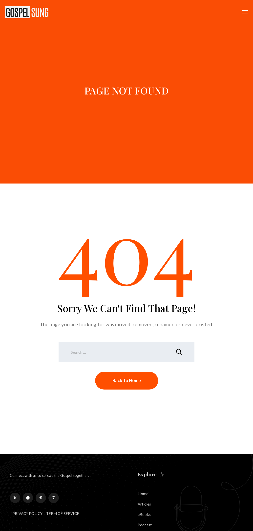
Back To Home (126, 380)
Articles (144, 504)
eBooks (144, 514)
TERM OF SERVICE (62, 513)
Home (143, 493)
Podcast (145, 524)
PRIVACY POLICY (27, 513)
